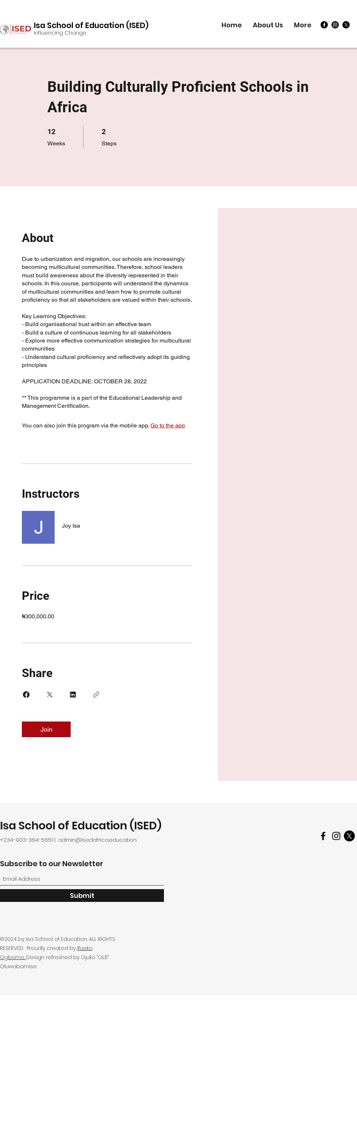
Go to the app (167, 425)
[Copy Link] (96, 694)
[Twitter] (349, 835)
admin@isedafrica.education (97, 840)
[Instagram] (335, 24)
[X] (346, 24)
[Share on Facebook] (26, 694)
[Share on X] (49, 694)
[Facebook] (324, 24)
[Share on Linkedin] (72, 694)
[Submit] (82, 895)
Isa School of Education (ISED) (91, 25)
